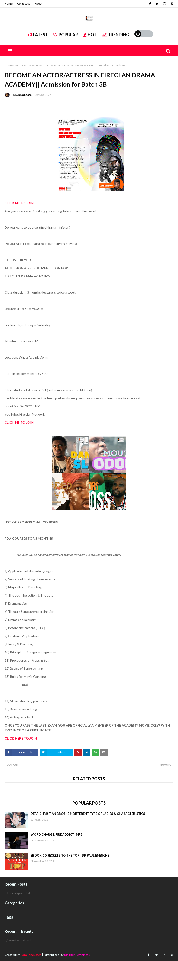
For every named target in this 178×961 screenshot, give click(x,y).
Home (9, 3)
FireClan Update (21, 95)
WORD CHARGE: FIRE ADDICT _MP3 (57, 834)
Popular (65, 34)
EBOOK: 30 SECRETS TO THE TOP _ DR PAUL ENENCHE (70, 855)
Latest (38, 34)
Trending (115, 34)
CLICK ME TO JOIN (19, 203)
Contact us (23, 3)
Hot (90, 34)
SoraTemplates (31, 955)
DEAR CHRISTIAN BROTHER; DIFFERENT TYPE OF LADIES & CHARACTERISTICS (88, 813)
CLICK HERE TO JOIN (21, 738)
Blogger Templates (77, 955)
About (38, 3)
